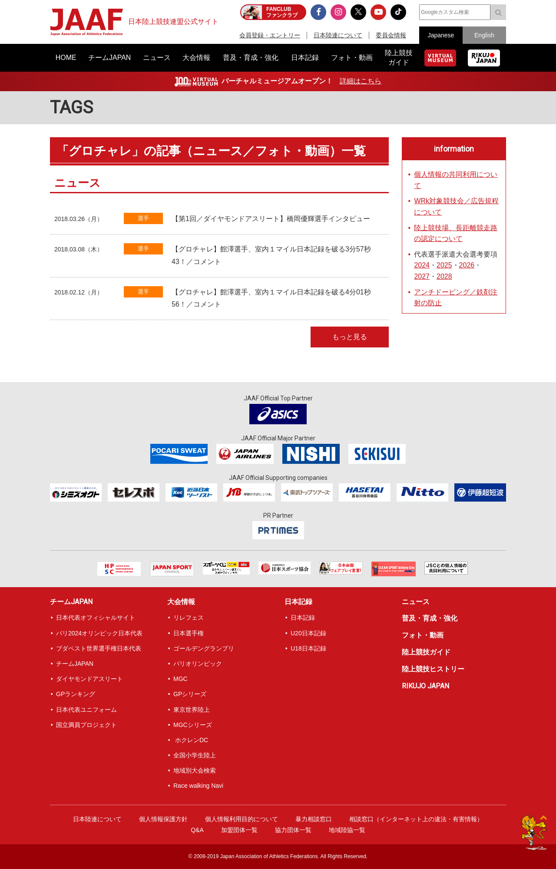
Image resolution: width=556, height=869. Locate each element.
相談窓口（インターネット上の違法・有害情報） (416, 819)
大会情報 (181, 602)
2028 (444, 276)
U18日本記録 (308, 648)
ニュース (416, 602)
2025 (444, 265)
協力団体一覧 (293, 829)
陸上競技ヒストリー (433, 669)
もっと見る (349, 336)
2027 (422, 276)
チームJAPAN (71, 602)
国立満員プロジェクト (86, 724)
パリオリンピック (197, 663)
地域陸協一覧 (347, 829)
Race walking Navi (198, 785)
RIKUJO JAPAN (425, 686)
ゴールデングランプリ (203, 648)
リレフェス (188, 617)
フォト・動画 (422, 635)
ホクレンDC (190, 740)
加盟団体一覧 (239, 829)
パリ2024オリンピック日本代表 (99, 633)
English (484, 35)
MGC (180, 678)
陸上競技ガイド (426, 652)
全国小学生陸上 (194, 755)
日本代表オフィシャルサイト (95, 617)
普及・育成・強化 (429, 618)
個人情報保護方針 (163, 819)
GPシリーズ (189, 694)
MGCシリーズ (192, 724)
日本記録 (298, 602)
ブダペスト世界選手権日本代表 (98, 648)
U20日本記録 (308, 633)
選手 (143, 218)
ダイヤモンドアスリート (89, 678)
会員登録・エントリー (269, 35)
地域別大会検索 (194, 770)
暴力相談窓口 (313, 819)
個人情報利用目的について (241, 819)
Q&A (197, 829)
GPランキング (75, 694)
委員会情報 (391, 35)
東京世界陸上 (191, 709)
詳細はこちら (360, 81)
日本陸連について (338, 35)
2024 (422, 265)
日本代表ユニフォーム (86, 709)
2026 (467, 265)
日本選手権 (188, 633)
